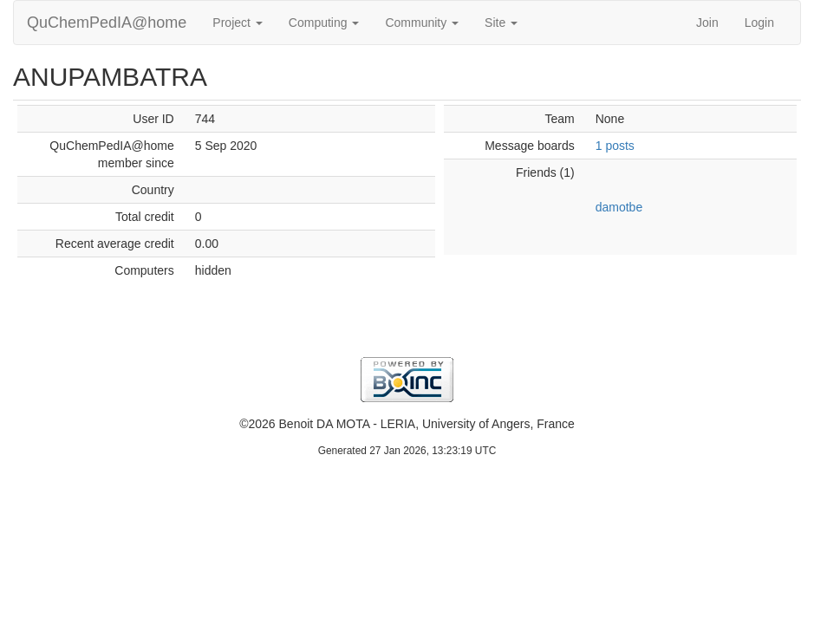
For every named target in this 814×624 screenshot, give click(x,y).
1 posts (615, 146)
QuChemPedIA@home (106, 22)
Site (501, 22)
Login (759, 22)
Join (707, 22)
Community (422, 22)
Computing (324, 22)
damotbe (619, 207)
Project (237, 22)
